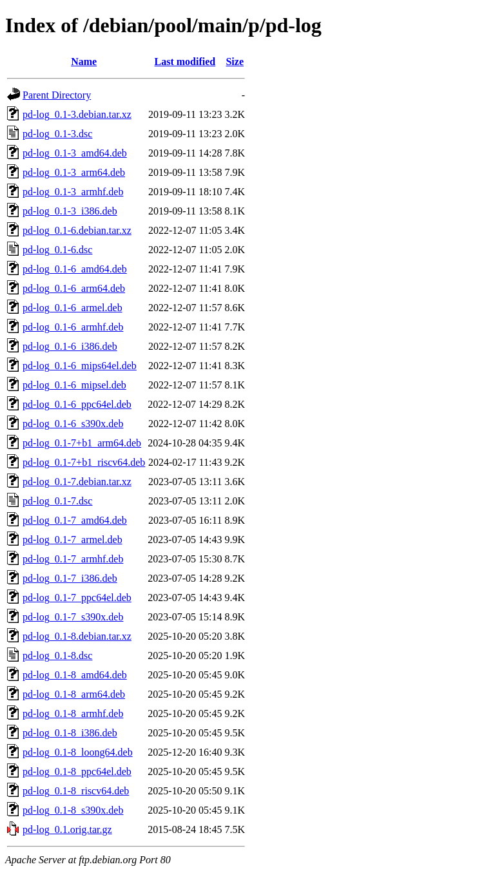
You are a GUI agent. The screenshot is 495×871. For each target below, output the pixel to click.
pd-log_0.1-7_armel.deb (72, 539)
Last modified (185, 61)
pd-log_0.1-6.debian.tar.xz (77, 230)
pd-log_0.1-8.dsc (57, 655)
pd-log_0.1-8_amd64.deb (75, 674)
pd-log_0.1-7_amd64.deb (75, 520)
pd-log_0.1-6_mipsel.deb (74, 384)
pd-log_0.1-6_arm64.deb (74, 288)
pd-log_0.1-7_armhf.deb (73, 558)
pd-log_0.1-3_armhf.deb (73, 191)
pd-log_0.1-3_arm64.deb (74, 172)
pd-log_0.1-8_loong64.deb (78, 752)
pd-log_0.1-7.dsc (57, 500)
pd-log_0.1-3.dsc (57, 133)
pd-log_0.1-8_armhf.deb (73, 713)
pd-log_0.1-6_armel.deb (72, 307)
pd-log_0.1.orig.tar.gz (67, 829)
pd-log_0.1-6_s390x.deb (73, 423)
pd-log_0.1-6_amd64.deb (75, 268)
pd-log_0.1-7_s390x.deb (73, 616)
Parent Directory (57, 95)
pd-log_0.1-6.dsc (57, 249)
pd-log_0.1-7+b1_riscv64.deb (84, 462)
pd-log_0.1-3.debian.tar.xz (77, 114)
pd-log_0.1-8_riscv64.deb (76, 790)
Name (84, 61)
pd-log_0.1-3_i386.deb (70, 211)
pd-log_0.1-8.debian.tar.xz (77, 636)
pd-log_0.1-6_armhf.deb (73, 326)
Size (235, 61)
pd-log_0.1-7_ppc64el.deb (77, 597)
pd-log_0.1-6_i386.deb (70, 346)
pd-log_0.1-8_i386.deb (70, 732)
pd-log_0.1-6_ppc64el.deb (77, 404)
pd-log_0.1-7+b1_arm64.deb (82, 442)
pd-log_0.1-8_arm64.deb (74, 694)
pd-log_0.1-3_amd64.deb (75, 153)
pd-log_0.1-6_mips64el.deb (80, 365)
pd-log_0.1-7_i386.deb (70, 578)
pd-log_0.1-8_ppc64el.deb (77, 771)
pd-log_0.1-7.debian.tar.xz (77, 481)
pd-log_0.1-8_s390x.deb (73, 810)
